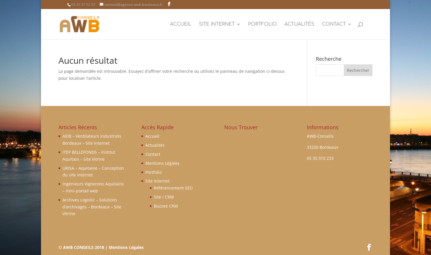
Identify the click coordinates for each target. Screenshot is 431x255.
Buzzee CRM (166, 206)
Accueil (180, 24)
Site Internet (217, 24)
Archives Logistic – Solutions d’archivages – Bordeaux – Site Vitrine (92, 207)
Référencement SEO (173, 188)
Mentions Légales (162, 163)
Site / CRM (164, 197)
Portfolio (262, 24)
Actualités (299, 24)
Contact (334, 24)
